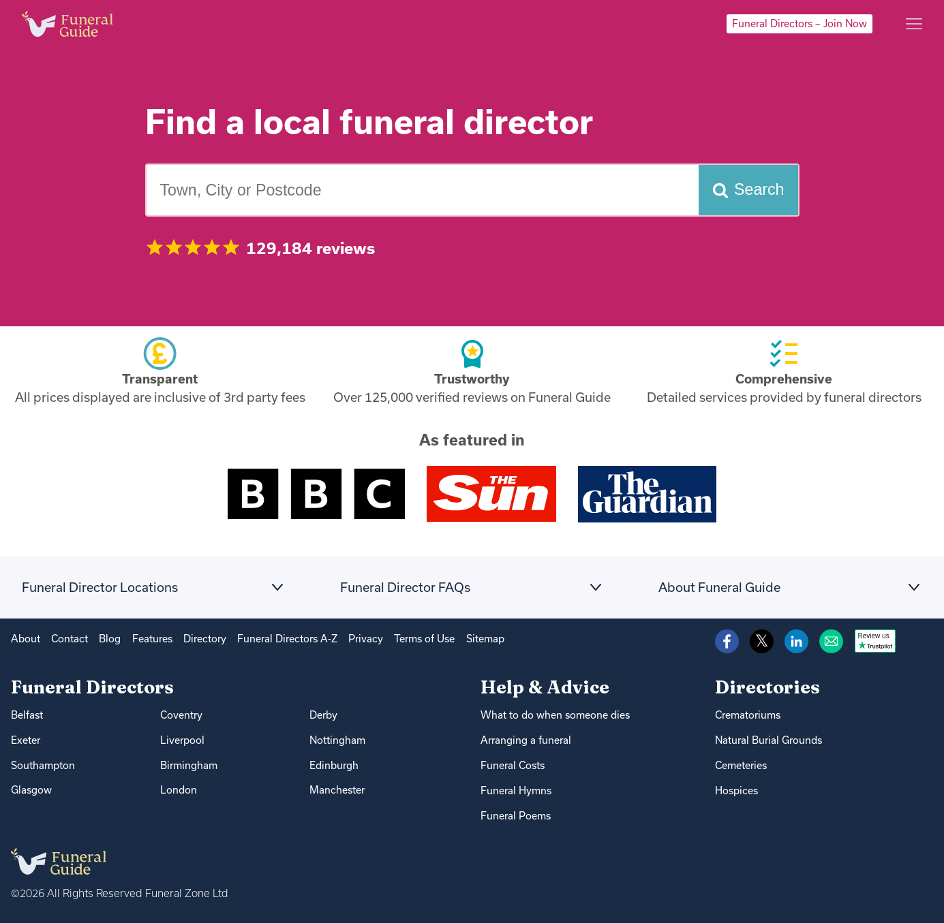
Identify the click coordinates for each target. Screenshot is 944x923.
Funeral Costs (513, 765)
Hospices (736, 790)
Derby (323, 715)
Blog (110, 638)
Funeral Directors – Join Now (799, 23)
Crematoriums (747, 715)
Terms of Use (424, 638)
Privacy (365, 638)
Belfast (27, 715)
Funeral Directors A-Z (287, 638)
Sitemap (485, 638)
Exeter (25, 740)
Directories (767, 687)
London (178, 790)
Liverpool (182, 740)
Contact (69, 638)
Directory (204, 638)
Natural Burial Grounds (768, 740)
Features (152, 638)
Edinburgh (334, 765)
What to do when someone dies (555, 715)
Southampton (43, 765)
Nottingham (337, 740)
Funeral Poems (516, 816)
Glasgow (31, 790)
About (25, 638)
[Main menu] (914, 23)
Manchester (337, 790)
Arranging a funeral (526, 740)
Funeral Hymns (516, 790)
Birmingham (188, 765)
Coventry (181, 715)
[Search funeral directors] (748, 190)
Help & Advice (545, 687)
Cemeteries (741, 765)
